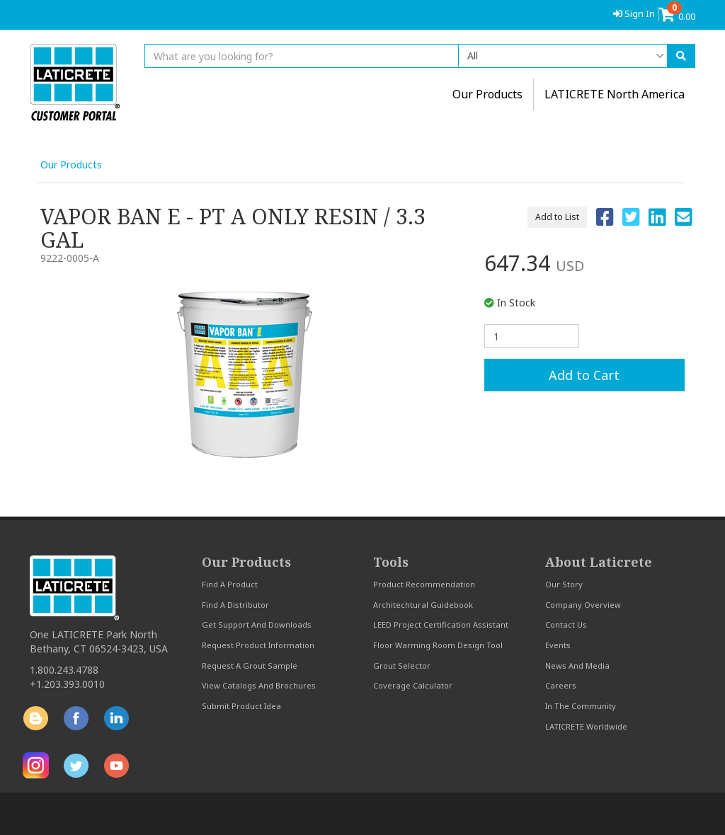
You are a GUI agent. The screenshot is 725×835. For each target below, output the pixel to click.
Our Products (71, 164)
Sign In (634, 13)
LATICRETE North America (614, 94)
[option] (244, 375)
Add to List (557, 217)
